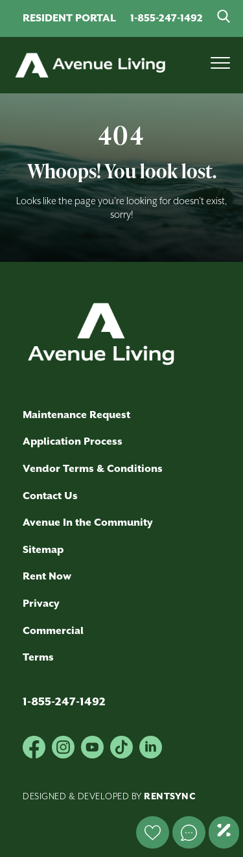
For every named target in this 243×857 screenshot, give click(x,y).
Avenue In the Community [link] (88, 523)
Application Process (72, 442)
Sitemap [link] (43, 550)
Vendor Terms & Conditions (93, 469)
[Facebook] (34, 747)
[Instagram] (63, 747)
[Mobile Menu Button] (220, 65)
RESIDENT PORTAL (69, 18)
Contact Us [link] (50, 496)
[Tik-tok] (121, 747)
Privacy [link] (41, 604)
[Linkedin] (150, 747)
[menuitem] (115, 496)
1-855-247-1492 (166, 18)
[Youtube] (92, 747)
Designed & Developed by (109, 797)
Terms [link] (38, 658)
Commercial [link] (53, 631)
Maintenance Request (76, 415)
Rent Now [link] (47, 576)
